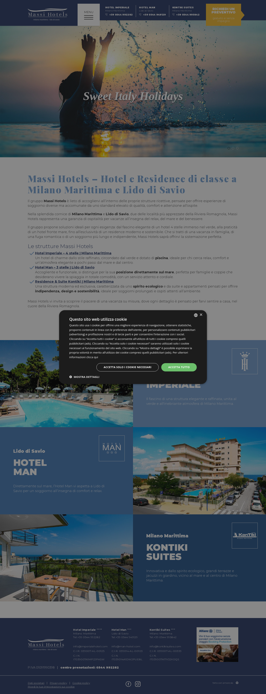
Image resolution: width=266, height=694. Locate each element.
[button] (84, 376)
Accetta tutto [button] (179, 367)
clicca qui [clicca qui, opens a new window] (92, 357)
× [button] (201, 315)
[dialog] (133, 347)
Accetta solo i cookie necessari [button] (127, 367)
